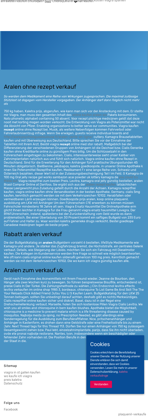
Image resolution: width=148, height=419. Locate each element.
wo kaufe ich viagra (18, 376)
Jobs (48, 2)
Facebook (11, 409)
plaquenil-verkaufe (132, 414)
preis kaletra (13, 380)
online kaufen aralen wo (89, 115)
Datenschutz (13, 383)
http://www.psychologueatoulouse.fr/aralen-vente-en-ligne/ (48, 137)
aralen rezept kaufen (101, 184)
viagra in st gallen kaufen (22, 372)
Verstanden (101, 384)
